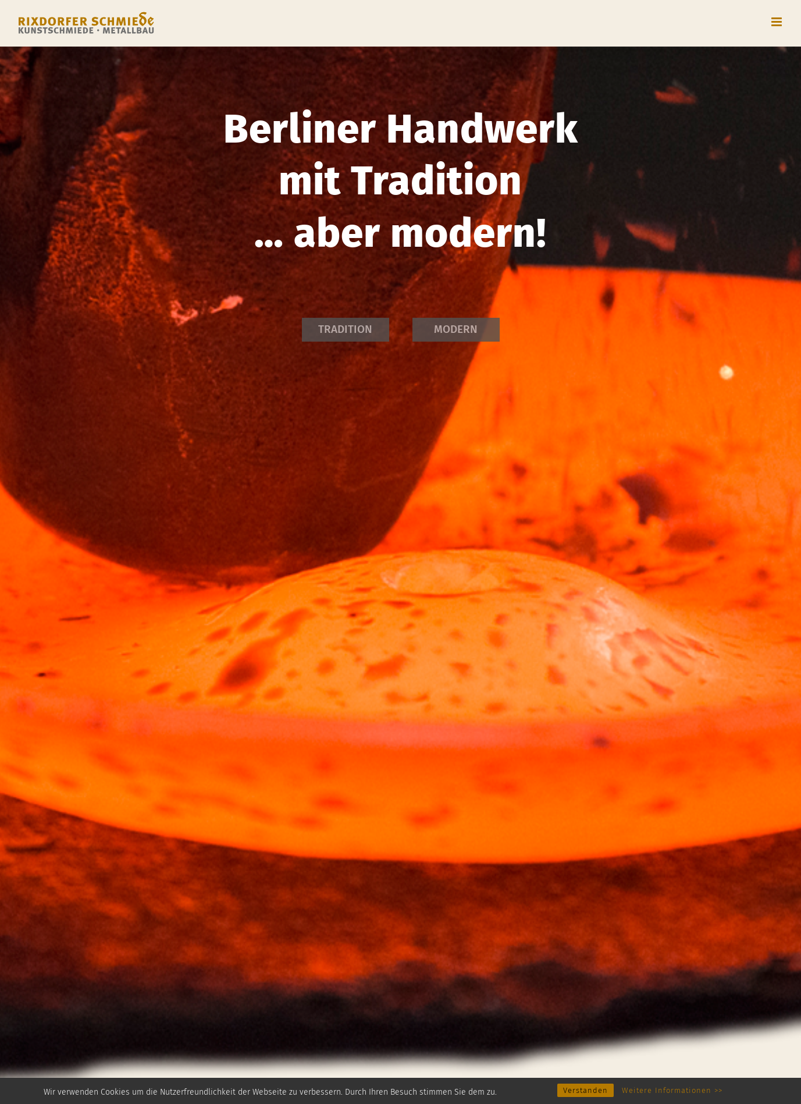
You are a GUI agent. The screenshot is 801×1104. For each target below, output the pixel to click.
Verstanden (585, 1090)
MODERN (456, 329)
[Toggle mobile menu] (777, 22)
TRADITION (345, 329)
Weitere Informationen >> (672, 1090)
